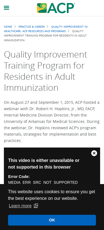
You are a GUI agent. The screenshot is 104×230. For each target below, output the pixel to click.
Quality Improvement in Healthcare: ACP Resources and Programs (45, 29)
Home (8, 27)
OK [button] (52, 220)
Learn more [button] (20, 205)
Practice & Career (32, 27)
